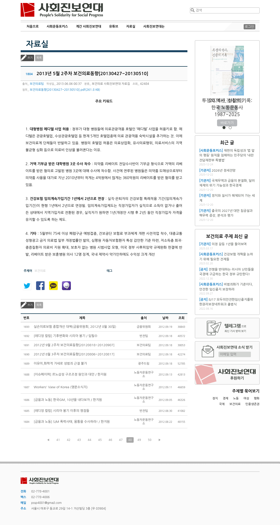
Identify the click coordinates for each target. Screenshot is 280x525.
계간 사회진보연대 (88, 26)
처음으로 (33, 26)
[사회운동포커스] (211, 150)
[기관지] (205, 170)
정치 (215, 398)
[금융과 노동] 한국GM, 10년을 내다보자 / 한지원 (68, 399)
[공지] (203, 269)
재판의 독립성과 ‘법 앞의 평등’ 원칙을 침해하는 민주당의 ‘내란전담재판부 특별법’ (227, 155)
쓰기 (30, 57)
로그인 (249, 26)
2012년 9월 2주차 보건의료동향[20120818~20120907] (74, 345)
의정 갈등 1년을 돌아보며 (229, 244)
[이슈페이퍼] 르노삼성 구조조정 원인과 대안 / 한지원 (70, 374)
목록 (39, 57)
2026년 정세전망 (227, 100)
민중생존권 (252, 404)
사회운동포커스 (57, 26)
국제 (222, 404)
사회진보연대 (62, 10)
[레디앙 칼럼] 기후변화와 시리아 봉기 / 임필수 (66, 335)
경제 (225, 398)
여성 (246, 398)
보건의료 (235, 404)
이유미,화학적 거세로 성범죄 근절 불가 (60, 363)
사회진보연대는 (154, 26)
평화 (257, 398)
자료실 (130, 26)
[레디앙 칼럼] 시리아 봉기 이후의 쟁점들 (61, 410)
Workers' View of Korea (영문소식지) (61, 387)
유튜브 (113, 26)
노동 (236, 398)
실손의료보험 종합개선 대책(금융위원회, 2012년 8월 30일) (75, 326)
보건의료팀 (37, 83)
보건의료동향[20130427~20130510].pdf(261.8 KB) (65, 89)
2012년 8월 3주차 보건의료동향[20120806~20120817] (74, 354)
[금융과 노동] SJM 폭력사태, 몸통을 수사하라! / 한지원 (72, 421)
